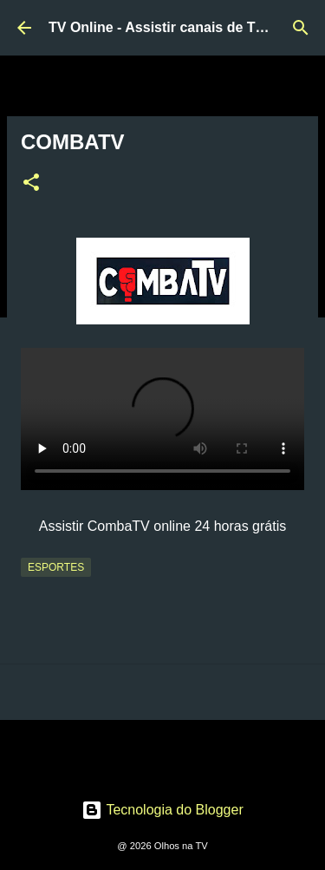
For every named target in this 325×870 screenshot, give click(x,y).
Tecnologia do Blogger (162, 809)
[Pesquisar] (300, 28)
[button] (31, 184)
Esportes (56, 567)
